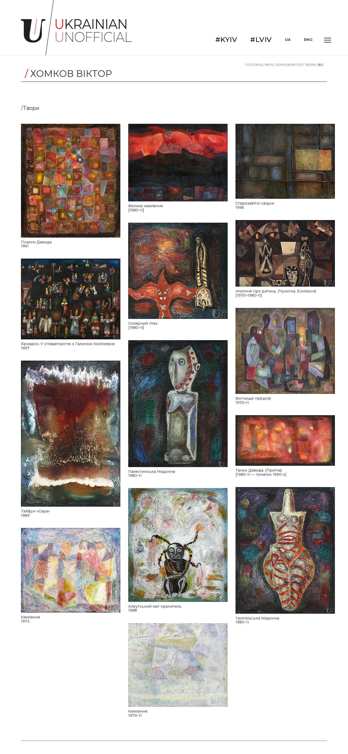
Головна (254, 65)
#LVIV (261, 39)
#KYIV (226, 39)
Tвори (309, 65)
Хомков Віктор (288, 65)
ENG (308, 39)
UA (288, 39)
